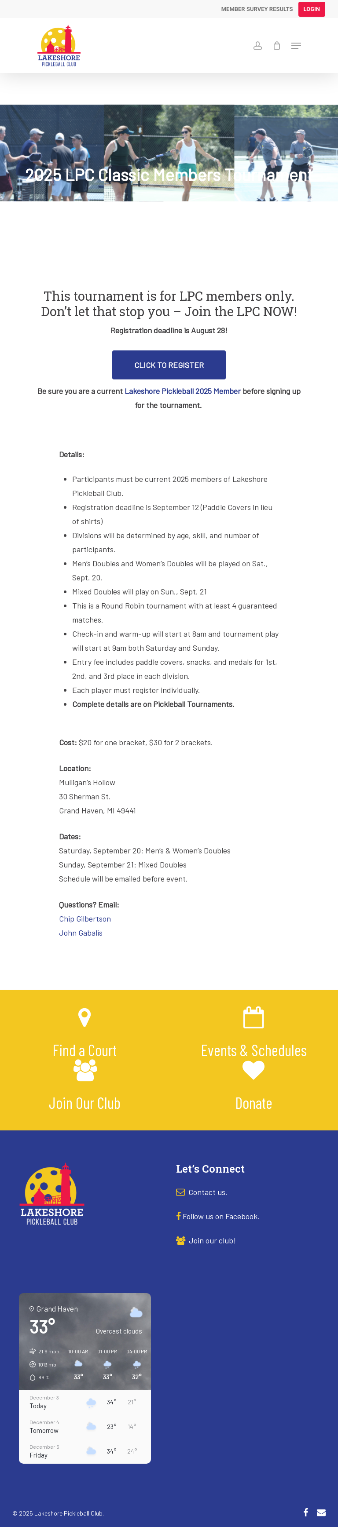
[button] (41, 1364)
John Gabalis (81, 932)
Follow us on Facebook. (221, 1216)
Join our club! (206, 1240)
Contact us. (208, 1192)
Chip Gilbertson (85, 918)
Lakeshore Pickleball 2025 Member (183, 391)
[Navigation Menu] (296, 45)
